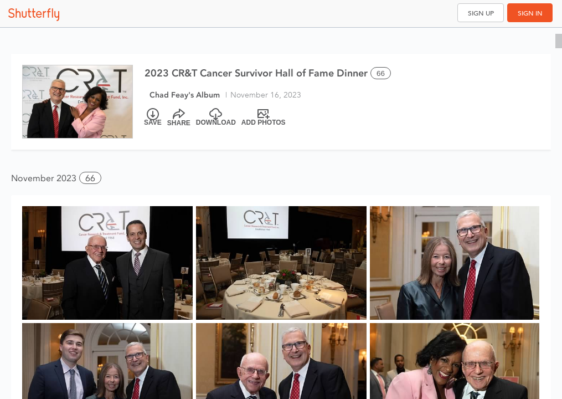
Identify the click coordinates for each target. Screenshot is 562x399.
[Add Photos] (263, 117)
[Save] (153, 117)
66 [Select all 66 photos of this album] (381, 73)
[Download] (216, 117)
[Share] (178, 117)
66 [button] (90, 178)
